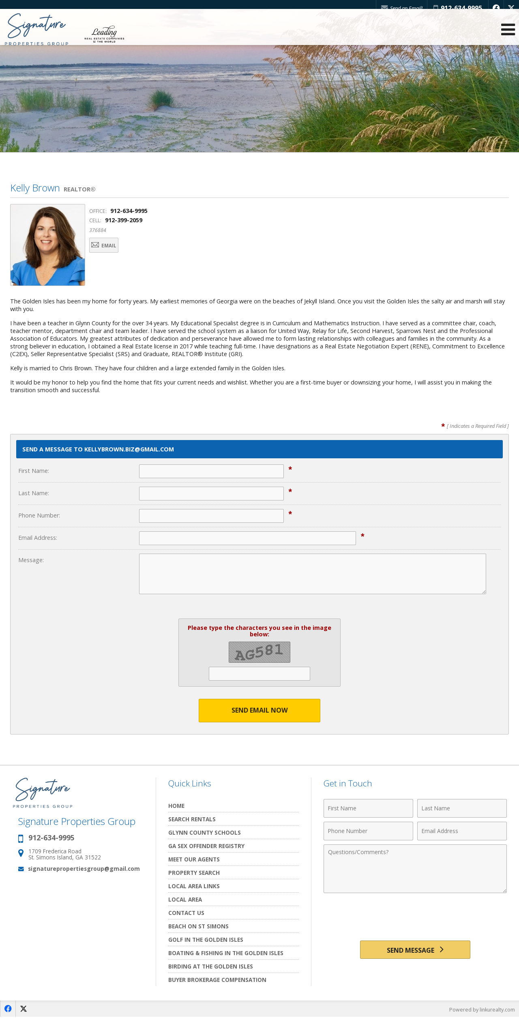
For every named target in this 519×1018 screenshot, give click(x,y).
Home (176, 806)
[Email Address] (462, 831)
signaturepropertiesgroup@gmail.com (84, 869)
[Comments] (415, 869)
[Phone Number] (368, 831)
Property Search (194, 873)
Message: (31, 560)
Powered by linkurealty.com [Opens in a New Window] (481, 1010)
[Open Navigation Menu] (508, 36)
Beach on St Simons (198, 926)
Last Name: (33, 493)
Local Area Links (194, 886)
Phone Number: (39, 515)
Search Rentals (192, 819)
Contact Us (186, 913)
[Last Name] (462, 808)
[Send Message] (415, 951)
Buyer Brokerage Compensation (217, 980)
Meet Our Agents (194, 859)
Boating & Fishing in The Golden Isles (225, 953)
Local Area (185, 900)
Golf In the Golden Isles (205, 940)
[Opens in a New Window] (494, 8)
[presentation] (415, 917)
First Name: (33, 471)
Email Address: (37, 537)
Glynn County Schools (204, 833)
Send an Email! (397, 8)
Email (110, 246)
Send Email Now (260, 710)
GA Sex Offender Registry (206, 846)
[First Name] (368, 808)
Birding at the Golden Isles (210, 967)
